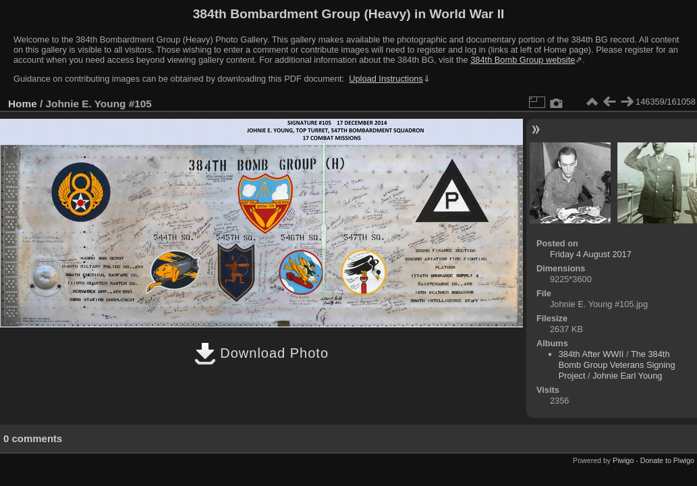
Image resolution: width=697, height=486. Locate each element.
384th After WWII (591, 354)
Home (22, 103)
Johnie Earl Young (627, 376)
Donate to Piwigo (667, 460)
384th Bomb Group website (522, 60)
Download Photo (261, 353)
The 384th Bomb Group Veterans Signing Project (617, 365)
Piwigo (623, 460)
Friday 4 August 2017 (591, 254)
